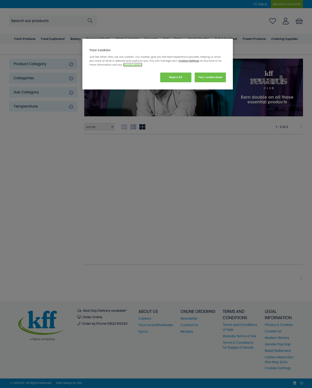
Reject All (175, 77)
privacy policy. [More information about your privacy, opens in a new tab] (132, 65)
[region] (157, 64)
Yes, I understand (210, 77)
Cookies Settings (188, 61)
